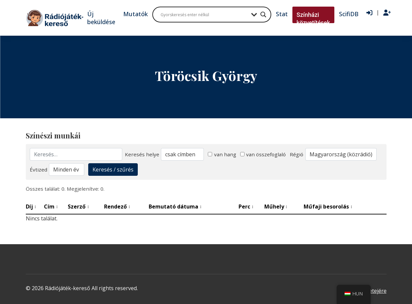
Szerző (78, 206)
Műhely (276, 206)
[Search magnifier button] (263, 14)
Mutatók (135, 14)
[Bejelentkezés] (369, 13)
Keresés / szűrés (113, 169)
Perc (246, 206)
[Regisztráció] (387, 13)
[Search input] (204, 14)
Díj (31, 206)
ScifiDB (348, 14)
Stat (282, 14)
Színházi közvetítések (313, 18)
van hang (222, 154)
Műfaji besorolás (328, 206)
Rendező (117, 206)
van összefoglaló (263, 154)
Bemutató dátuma (175, 206)
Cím (51, 206)
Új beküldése (101, 18)
